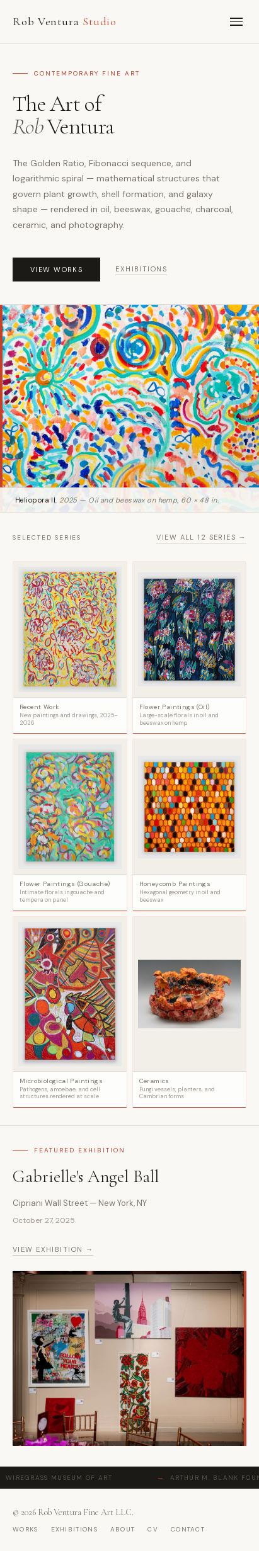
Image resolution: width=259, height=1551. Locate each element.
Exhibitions (141, 268)
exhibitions (74, 1529)
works (25, 1529)
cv (152, 1529)
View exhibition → (53, 1249)
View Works (56, 269)
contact (188, 1529)
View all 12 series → (201, 537)
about (122, 1529)
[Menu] (236, 22)
